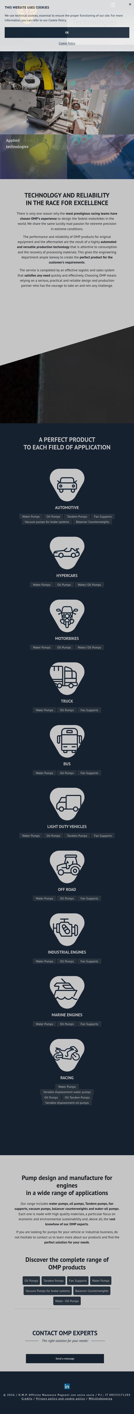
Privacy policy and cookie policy (60, 1398)
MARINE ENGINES (67, 1014)
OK (67, 32)
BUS (67, 763)
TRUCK (67, 701)
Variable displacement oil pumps (67, 1102)
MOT (59, 638)
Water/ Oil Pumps (89, 584)
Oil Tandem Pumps (77, 1097)
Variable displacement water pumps (67, 1092)
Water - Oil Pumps (67, 1301)
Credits (27, 1398)
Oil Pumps (53, 516)
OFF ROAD (67, 889)
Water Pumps (31, 516)
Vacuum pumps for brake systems (47, 522)
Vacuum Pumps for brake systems (48, 1291)
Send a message (65, 1358)
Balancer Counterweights (92, 522)
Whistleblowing (101, 1398)
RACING (67, 1077)
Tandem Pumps (77, 516)
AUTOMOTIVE (67, 507)
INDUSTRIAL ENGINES (67, 952)
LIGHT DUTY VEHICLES (67, 826)
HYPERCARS (66, 575)
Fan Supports (103, 516)
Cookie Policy (67, 43)
